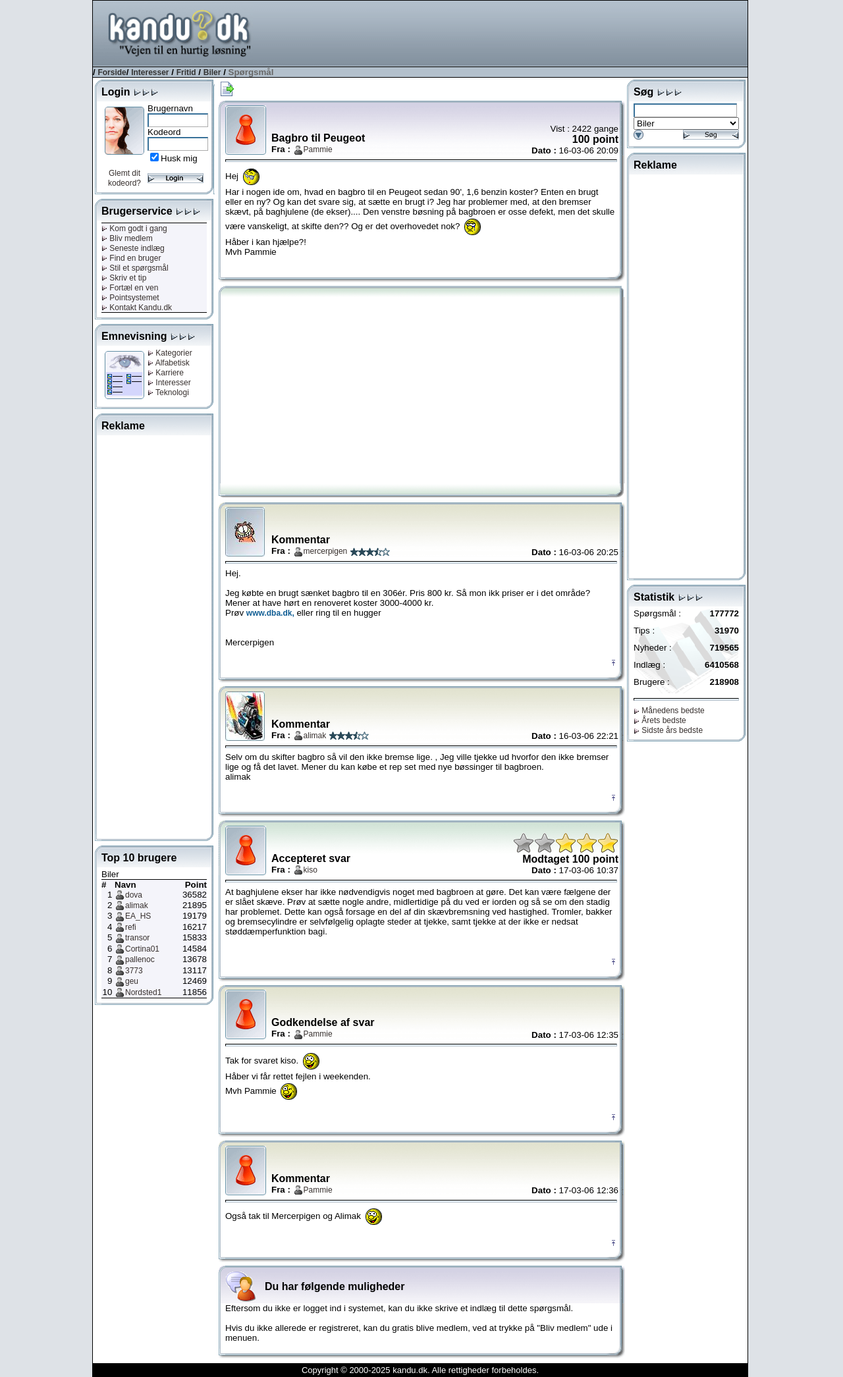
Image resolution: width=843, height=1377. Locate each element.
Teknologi (168, 392)
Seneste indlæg (133, 248)
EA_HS (138, 916)
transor (137, 937)
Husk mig (179, 158)
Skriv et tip (123, 278)
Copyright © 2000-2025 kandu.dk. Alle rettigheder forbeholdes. (420, 1370)
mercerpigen (326, 551)
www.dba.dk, (270, 613)
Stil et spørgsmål (135, 268)
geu (131, 981)
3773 (134, 970)
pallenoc (140, 959)
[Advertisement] (508, 32)
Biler (212, 72)
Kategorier (170, 353)
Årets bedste (660, 720)
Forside (111, 72)
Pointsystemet (130, 297)
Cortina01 (142, 949)
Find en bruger (131, 258)
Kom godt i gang (134, 228)
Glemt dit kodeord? (124, 178)
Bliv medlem (127, 238)
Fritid (186, 72)
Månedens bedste (669, 710)
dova (133, 895)
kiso (310, 870)
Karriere (166, 372)
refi (130, 927)
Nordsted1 (143, 992)
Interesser (150, 72)
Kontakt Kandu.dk (136, 307)
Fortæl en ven (129, 287)
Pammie (318, 149)
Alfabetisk (169, 362)
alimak (136, 905)
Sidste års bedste (668, 730)
